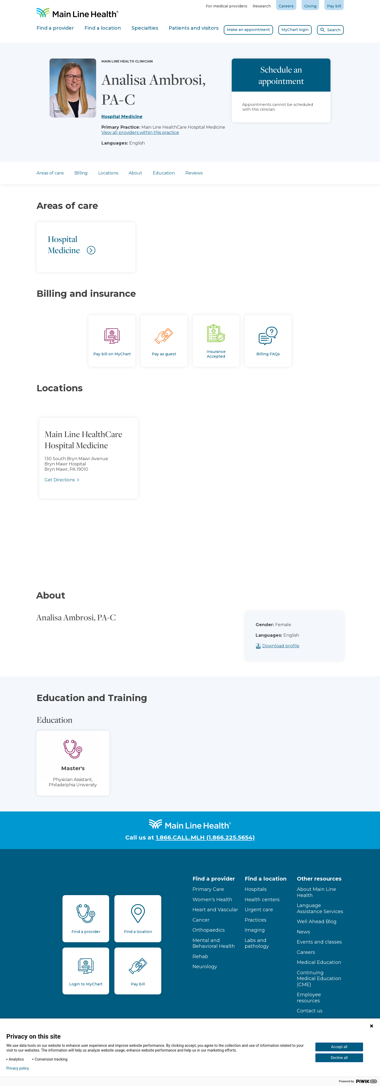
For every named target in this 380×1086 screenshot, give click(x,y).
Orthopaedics (209, 930)
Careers (286, 6)
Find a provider (214, 879)
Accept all (339, 1047)
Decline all (339, 1058)
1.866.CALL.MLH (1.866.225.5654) (205, 837)
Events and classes (319, 942)
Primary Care (208, 889)
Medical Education (319, 962)
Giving (310, 6)
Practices (255, 920)
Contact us (310, 1011)
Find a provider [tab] (55, 28)
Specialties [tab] (145, 28)
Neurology (205, 967)
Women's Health (212, 900)
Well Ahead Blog (317, 922)
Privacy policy (17, 1068)
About (135, 173)
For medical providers (226, 6)
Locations (108, 173)
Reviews (194, 173)
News (303, 932)
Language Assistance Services (320, 908)
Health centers (262, 900)
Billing (81, 173)
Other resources (319, 879)
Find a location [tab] (102, 28)
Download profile (288, 645)
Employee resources (309, 998)
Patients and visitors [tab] (193, 28)
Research (262, 6)
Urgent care (259, 910)
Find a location (266, 879)
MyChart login (295, 29)
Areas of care (50, 173)
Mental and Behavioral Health (214, 943)
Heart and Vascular (215, 910)
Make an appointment (248, 29)
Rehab (200, 956)
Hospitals (256, 889)
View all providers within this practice (140, 132)
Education (164, 173)
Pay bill (334, 6)
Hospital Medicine (121, 116)
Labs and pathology (257, 943)
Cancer (201, 920)
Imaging (255, 930)
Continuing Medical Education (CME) (319, 979)
